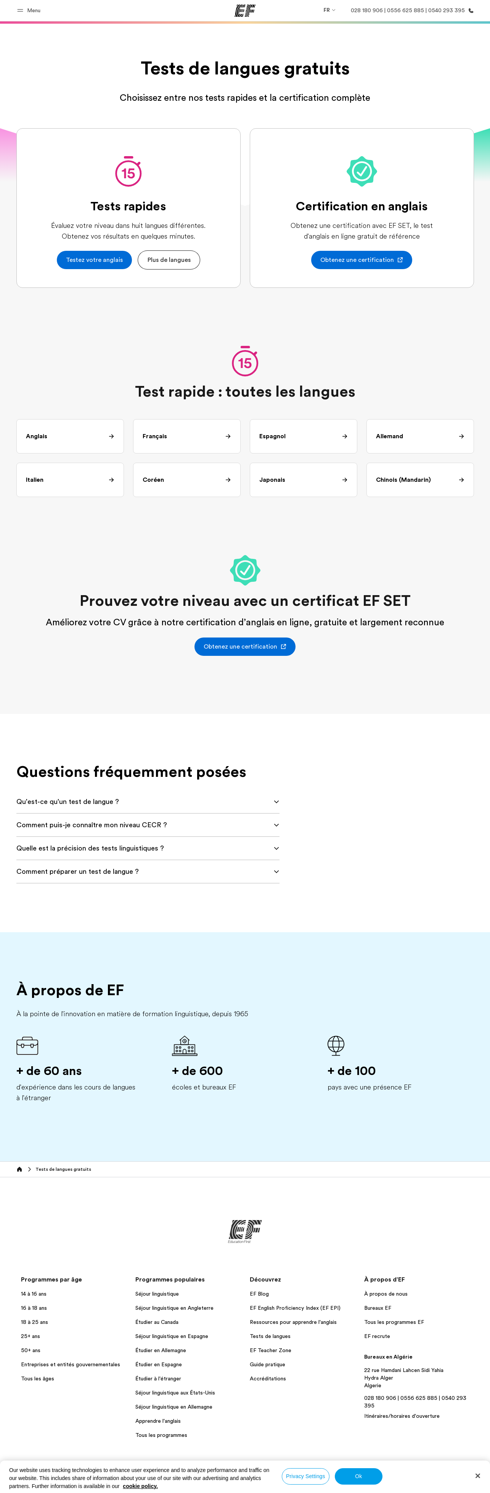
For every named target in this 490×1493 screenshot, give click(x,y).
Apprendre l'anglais (158, 1421)
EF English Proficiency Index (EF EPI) (295, 1308)
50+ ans (30, 1350)
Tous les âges (37, 1378)
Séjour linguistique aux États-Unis (175, 1393)
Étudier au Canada (156, 1322)
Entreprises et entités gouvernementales (70, 1364)
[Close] (477, 1475)
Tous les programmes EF (394, 1322)
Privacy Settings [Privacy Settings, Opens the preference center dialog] (305, 1476)
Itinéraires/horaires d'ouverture (402, 1416)
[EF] (245, 11)
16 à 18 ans (34, 1308)
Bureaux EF (377, 1308)
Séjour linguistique (157, 1294)
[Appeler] (411, 10)
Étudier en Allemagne (160, 1350)
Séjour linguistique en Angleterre (174, 1308)
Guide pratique (267, 1364)
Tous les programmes (161, 1435)
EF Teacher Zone (270, 1350)
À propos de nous (386, 1294)
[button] (29, 10)
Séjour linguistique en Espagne (171, 1336)
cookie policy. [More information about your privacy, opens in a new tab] (140, 1486)
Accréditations (268, 1378)
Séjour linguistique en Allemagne (173, 1407)
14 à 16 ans (34, 1294)
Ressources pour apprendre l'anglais (293, 1322)
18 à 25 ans (34, 1322)
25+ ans (30, 1336)
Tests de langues (270, 1336)
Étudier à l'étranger (158, 1378)
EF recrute (377, 1336)
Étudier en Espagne (158, 1364)
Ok (358, 1476)
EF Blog (259, 1294)
